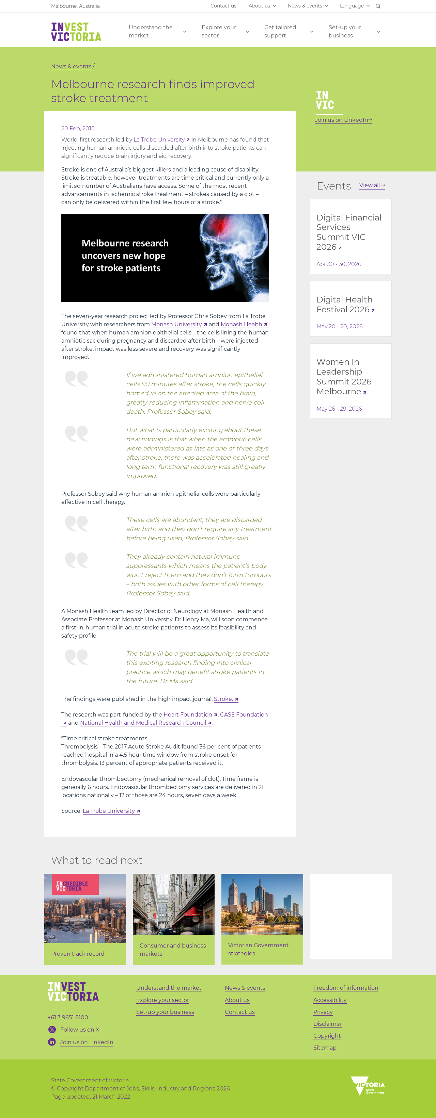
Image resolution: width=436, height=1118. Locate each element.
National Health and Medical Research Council (143, 723)
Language (352, 6)
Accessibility (330, 1000)
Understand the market (151, 31)
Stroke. (223, 699)
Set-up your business (345, 31)
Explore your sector (219, 31)
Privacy (323, 1012)
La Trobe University (159, 139)
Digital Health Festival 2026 (344, 304)
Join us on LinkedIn (343, 120)
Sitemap (325, 1048)
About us (259, 6)
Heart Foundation (188, 714)
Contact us (223, 6)
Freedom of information (345, 988)
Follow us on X (79, 1029)
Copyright (327, 1036)
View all (372, 185)
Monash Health (241, 324)
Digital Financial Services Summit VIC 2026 (349, 232)
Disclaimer (327, 1024)
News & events (305, 6)
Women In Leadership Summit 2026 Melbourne (344, 376)
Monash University (176, 324)
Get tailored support (280, 31)
